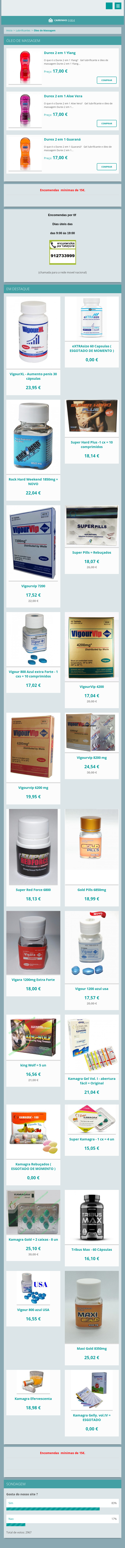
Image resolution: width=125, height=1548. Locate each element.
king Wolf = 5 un (33, 1065)
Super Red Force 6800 (33, 889)
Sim (10, 1503)
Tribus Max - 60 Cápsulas (92, 1249)
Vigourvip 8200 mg (92, 757)
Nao (11, 1519)
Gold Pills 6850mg (92, 889)
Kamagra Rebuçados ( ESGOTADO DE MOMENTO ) (33, 1166)
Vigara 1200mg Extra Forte (33, 979)
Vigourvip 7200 (33, 586)
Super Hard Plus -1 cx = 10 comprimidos (92, 444)
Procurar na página (109, 6)
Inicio (9, 30)
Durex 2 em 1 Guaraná (62, 139)
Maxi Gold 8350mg (92, 1348)
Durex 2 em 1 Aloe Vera (63, 96)
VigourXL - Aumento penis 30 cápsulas (33, 376)
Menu (118, 6)
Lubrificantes (23, 30)
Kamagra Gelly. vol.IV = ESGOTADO (91, 1417)
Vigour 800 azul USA (33, 1309)
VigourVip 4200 (92, 686)
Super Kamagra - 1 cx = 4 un (91, 1139)
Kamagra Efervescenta (33, 1398)
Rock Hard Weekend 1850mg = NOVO (33, 481)
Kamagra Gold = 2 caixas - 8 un (33, 1239)
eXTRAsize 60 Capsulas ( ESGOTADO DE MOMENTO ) (92, 348)
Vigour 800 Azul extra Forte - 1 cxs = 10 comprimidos (33, 673)
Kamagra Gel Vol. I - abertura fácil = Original (92, 1080)
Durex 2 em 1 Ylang (60, 52)
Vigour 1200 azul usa (91, 988)
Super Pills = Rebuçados (91, 552)
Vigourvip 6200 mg (33, 787)
